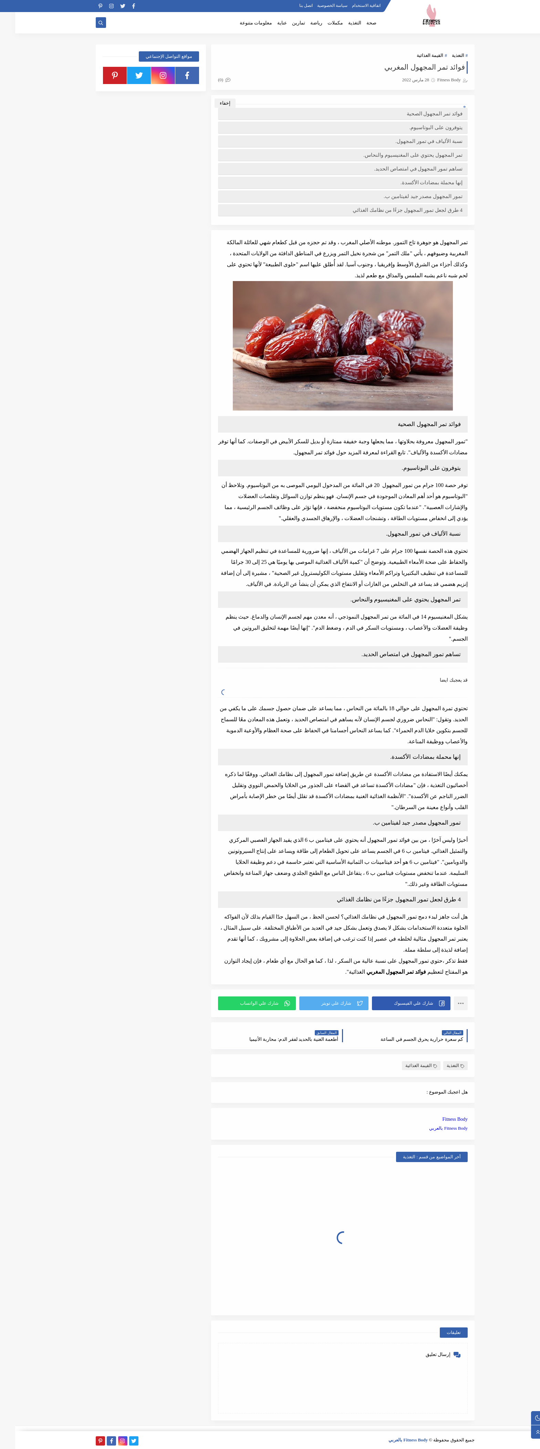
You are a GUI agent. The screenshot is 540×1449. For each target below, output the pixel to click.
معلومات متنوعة (241, 22)
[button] (396, 1003)
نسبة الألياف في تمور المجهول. (413, 141)
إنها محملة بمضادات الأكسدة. (416, 182)
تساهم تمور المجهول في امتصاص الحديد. (403, 169)
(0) (209, 79)
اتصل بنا (291, 5)
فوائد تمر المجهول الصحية (419, 113)
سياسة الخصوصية (317, 5)
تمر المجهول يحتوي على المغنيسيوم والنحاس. (397, 155)
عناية (267, 22)
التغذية (339, 22)
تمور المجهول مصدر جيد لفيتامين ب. (407, 196)
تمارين (283, 22)
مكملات (320, 22)
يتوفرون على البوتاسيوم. (420, 127)
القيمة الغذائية (415, 55)
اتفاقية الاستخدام (351, 5)
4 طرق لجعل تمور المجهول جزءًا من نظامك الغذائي (392, 210)
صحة (356, 22)
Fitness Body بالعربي (433, 1128)
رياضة (301, 22)
